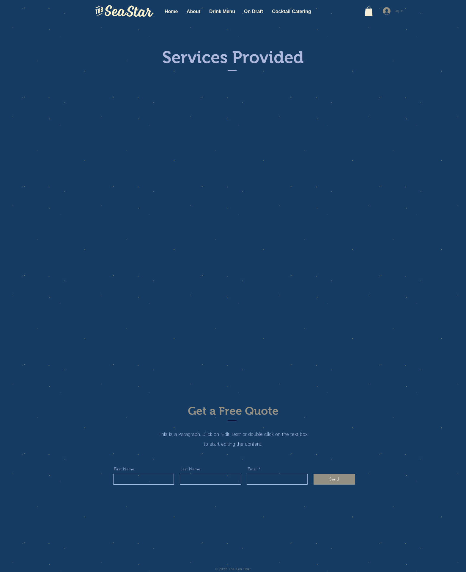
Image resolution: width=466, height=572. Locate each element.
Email (252, 469)
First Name (124, 469)
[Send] (334, 479)
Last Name (190, 469)
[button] (369, 11)
